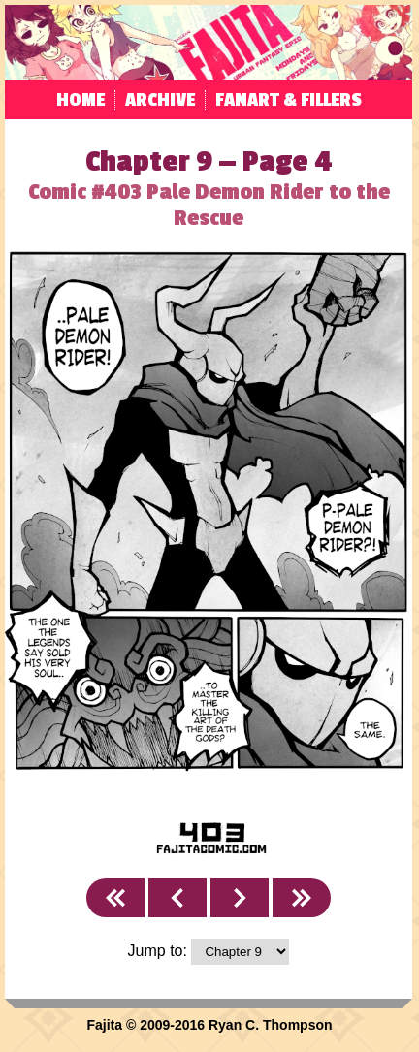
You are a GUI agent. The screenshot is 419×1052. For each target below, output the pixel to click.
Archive (160, 100)
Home (80, 100)
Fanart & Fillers (288, 100)
